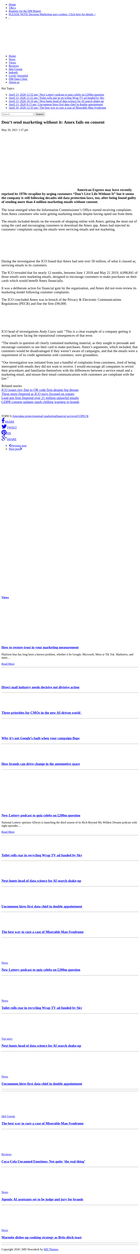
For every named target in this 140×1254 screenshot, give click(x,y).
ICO (78, 416)
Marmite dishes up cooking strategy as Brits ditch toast (41, 1237)
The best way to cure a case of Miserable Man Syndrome (42, 932)
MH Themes (51, 1249)
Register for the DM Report (25, 11)
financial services (66, 416)
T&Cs (12, 7)
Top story (7, 1038)
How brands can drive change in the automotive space (40, 764)
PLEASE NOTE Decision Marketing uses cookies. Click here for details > (52, 14)
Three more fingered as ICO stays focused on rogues (37, 394)
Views (12, 62)
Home (12, 4)
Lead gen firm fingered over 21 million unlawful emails (40, 398)
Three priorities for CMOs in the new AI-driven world (41, 713)
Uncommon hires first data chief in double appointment (41, 906)
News (12, 59)
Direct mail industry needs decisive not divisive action (40, 687)
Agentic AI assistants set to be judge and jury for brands (42, 1199)
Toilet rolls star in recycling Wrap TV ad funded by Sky (41, 855)
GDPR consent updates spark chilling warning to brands (40, 402)
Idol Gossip (15, 69)
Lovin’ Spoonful (18, 75)
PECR (84, 416)
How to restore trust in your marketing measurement (40, 647)
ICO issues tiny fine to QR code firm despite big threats (40, 390)
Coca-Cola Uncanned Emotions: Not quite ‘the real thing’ (43, 1161)
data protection (28, 416)
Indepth (13, 72)
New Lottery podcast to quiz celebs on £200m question (40, 815)
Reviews (14, 65)
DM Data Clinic (18, 78)
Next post (15, 448)
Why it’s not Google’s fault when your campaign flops (40, 738)
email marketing (46, 416)
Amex (15, 416)
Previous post (18, 445)
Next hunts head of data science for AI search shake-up (41, 881)
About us (14, 82)
